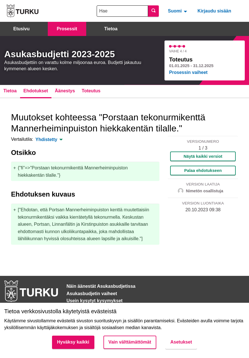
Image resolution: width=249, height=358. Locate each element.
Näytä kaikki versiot (203, 156)
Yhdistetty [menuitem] (46, 139)
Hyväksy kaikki (73, 342)
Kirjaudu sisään (214, 10)
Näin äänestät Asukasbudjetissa (100, 286)
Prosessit (67, 28)
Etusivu (21, 28)
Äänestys (65, 90)
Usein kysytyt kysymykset (94, 300)
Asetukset (181, 342)
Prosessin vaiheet (188, 72)
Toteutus (91, 90)
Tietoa (111, 28)
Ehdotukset (35, 90)
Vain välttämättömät (130, 342)
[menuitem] (178, 10)
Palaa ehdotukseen (203, 170)
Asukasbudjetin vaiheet (91, 293)
